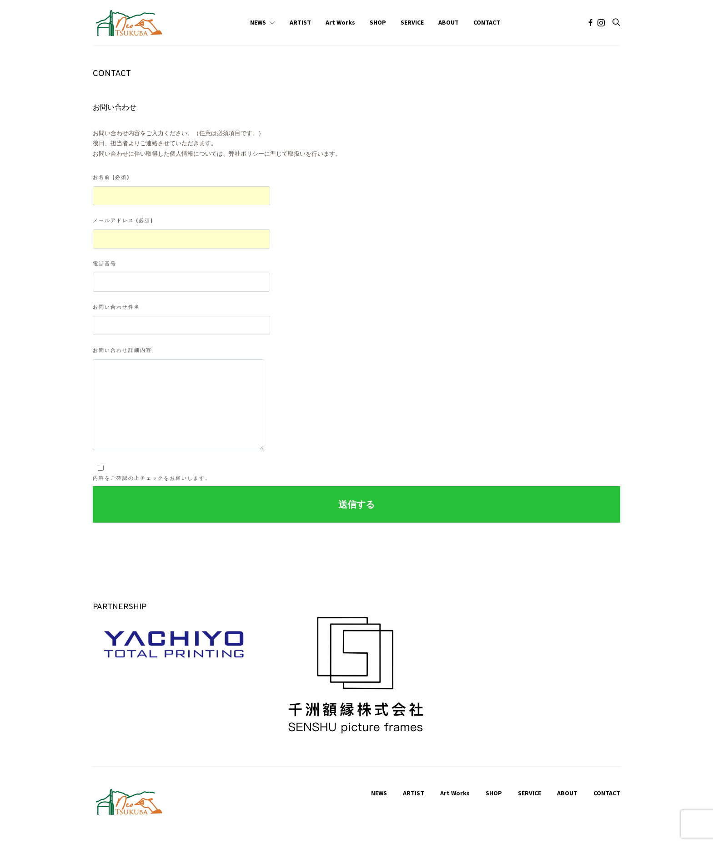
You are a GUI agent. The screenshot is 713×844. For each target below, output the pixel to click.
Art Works (340, 22)
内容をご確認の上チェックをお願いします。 (152, 473)
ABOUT (448, 22)
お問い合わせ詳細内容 (178, 398)
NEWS (258, 22)
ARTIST (300, 22)
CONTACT (486, 22)
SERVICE (412, 22)
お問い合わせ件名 (181, 319)
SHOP (378, 22)
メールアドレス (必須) (181, 233)
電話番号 (181, 276)
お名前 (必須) (181, 189)
